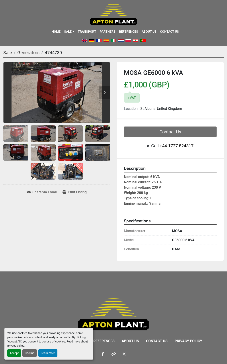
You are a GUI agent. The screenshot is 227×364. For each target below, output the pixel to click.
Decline (29, 353)
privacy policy (15, 345)
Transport (87, 31)
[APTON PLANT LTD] (113, 314)
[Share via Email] (42, 192)
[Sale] (7, 52)
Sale (68, 31)
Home (56, 31)
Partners (107, 31)
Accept (14, 353)
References (128, 31)
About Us (149, 31)
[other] (113, 354)
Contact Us (169, 31)
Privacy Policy (188, 341)
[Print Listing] (75, 192)
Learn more (48, 353)
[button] (69, 31)
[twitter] (124, 354)
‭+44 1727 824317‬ (177, 145)
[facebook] (102, 354)
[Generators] (28, 52)
